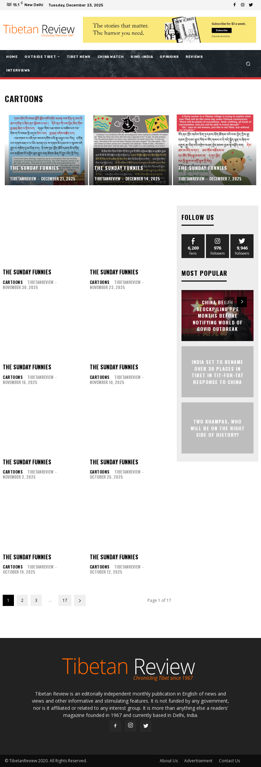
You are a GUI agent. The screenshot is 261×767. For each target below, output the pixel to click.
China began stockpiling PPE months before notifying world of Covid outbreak (218, 314)
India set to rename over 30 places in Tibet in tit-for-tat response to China (218, 370)
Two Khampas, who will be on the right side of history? (218, 426)
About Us (169, 761)
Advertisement (198, 761)
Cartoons (12, 282)
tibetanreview (39, 282)
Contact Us (229, 761)
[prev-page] (229, 300)
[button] (248, 63)
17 (65, 600)
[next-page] (80, 600)
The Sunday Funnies (27, 272)
